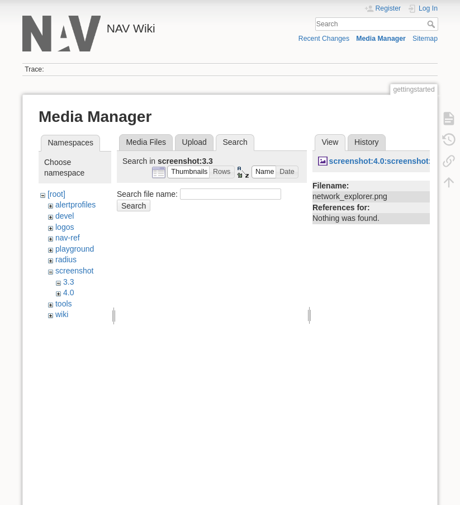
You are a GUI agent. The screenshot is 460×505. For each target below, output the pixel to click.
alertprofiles (75, 204)
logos (64, 227)
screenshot (74, 270)
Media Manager (381, 39)
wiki (61, 314)
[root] (56, 194)
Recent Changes (323, 39)
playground (74, 248)
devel (64, 215)
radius (66, 259)
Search (432, 24)
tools (63, 303)
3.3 (68, 281)
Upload (194, 142)
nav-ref (67, 237)
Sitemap (425, 39)
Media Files (146, 142)
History (366, 142)
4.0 (68, 292)
